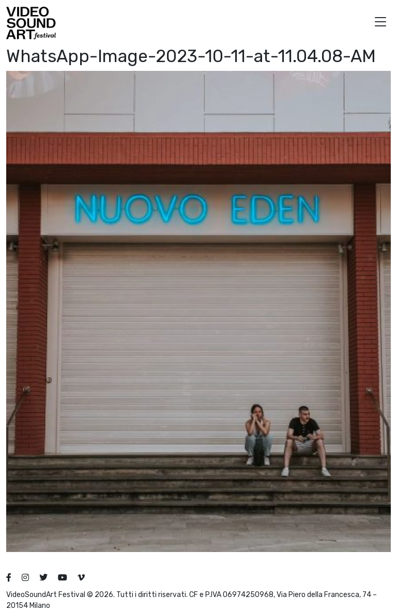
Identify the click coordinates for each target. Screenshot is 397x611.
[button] (380, 23)
